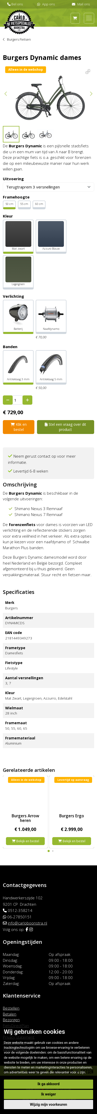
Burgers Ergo (71, 815)
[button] (87, 71)
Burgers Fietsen (19, 39)
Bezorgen (11, 1019)
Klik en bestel (19, 427)
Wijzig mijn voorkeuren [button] (48, 1104)
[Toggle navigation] (89, 18)
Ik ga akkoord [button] (48, 1084)
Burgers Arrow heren (25, 818)
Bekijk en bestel (25, 841)
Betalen (9, 1014)
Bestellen (11, 1008)
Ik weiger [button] (48, 1094)
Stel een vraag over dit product (65, 427)
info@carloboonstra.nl (27, 923)
